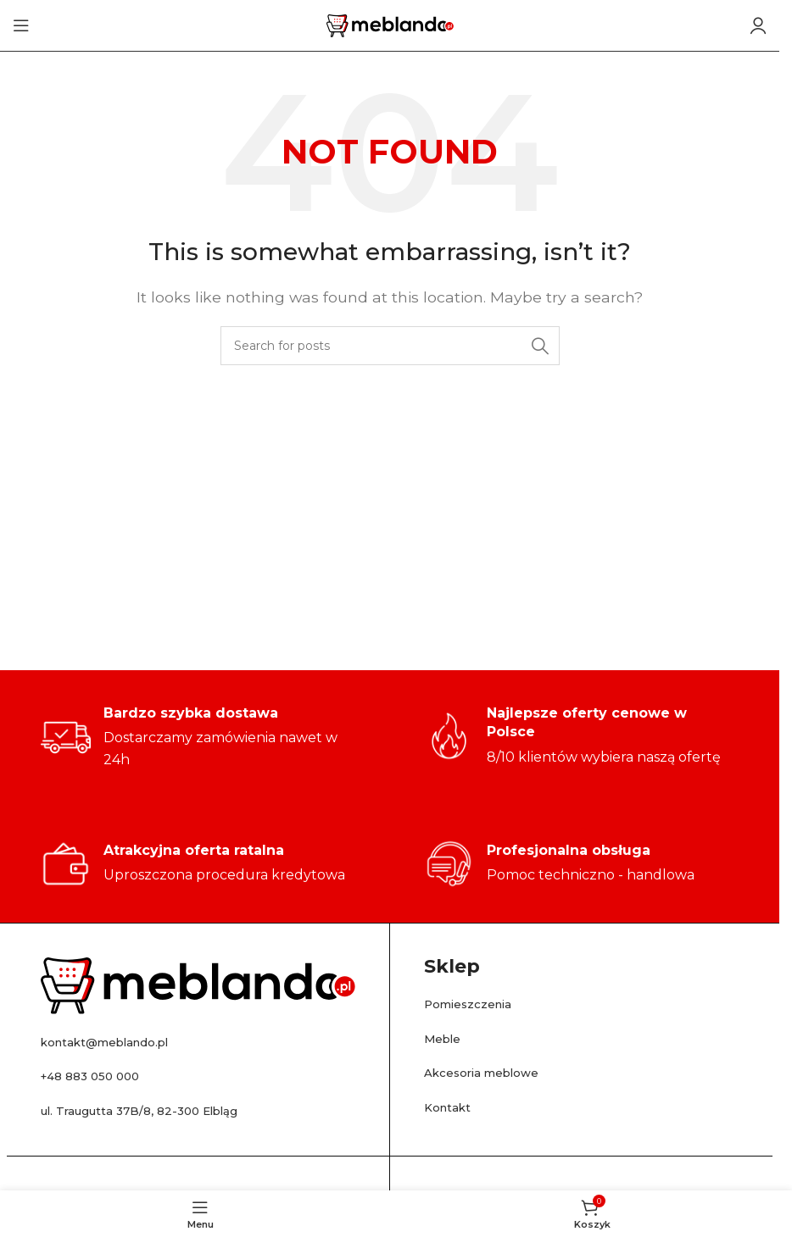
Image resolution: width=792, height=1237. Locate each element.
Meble (445, 1038)
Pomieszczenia (476, 1004)
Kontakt (452, 1107)
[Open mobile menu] (21, 25)
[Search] (390, 345)
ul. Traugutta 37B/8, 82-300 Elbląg (158, 1110)
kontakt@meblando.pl (119, 1042)
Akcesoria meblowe (492, 1072)
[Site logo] (390, 24)
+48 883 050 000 (100, 1076)
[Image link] (198, 985)
